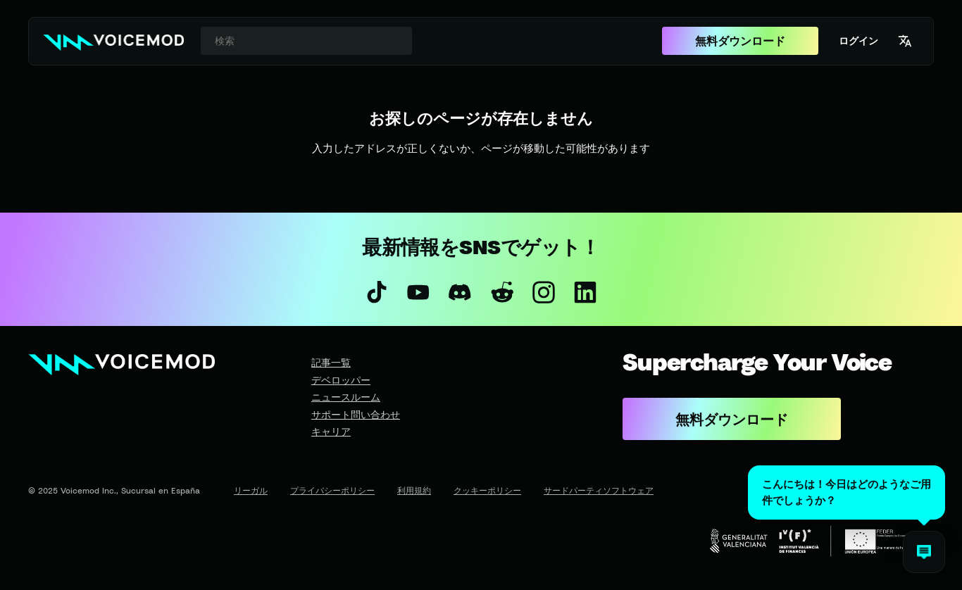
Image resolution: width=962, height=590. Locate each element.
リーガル (251, 490)
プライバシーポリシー (332, 490)
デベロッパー (340, 380)
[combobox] (306, 41)
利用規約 (414, 490)
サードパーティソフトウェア (599, 490)
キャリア (331, 431)
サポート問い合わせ (355, 414)
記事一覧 (331, 362)
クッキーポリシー (487, 490)
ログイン (858, 40)
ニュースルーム (345, 397)
